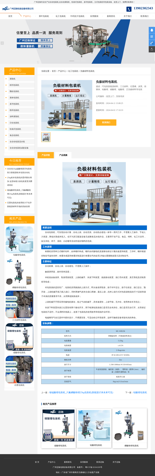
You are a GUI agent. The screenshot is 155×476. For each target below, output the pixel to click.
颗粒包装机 (14, 91)
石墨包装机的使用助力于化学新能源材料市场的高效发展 (19, 204)
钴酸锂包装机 (140, 392)
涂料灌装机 (14, 116)
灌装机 (12, 79)
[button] (43, 105)
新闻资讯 (111, 16)
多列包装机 (14, 104)
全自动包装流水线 (17, 142)
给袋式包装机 (15, 129)
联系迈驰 (100, 462)
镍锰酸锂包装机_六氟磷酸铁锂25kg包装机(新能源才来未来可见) (19, 194)
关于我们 (128, 16)
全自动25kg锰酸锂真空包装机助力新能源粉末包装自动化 (19, 171)
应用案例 (94, 16)
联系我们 (145, 16)
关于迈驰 (116, 462)
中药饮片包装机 (77, 16)
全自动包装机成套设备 (19, 148)
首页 (10, 16)
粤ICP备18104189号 (93, 467)
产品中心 (27, 16)
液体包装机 (14, 98)
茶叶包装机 (44, 16)
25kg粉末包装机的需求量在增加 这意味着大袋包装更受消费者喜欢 (19, 181)
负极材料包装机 (87, 71)
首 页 (37, 462)
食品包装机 (14, 135)
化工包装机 (61, 16)
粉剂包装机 (14, 85)
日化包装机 (14, 123)
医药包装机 (14, 110)
